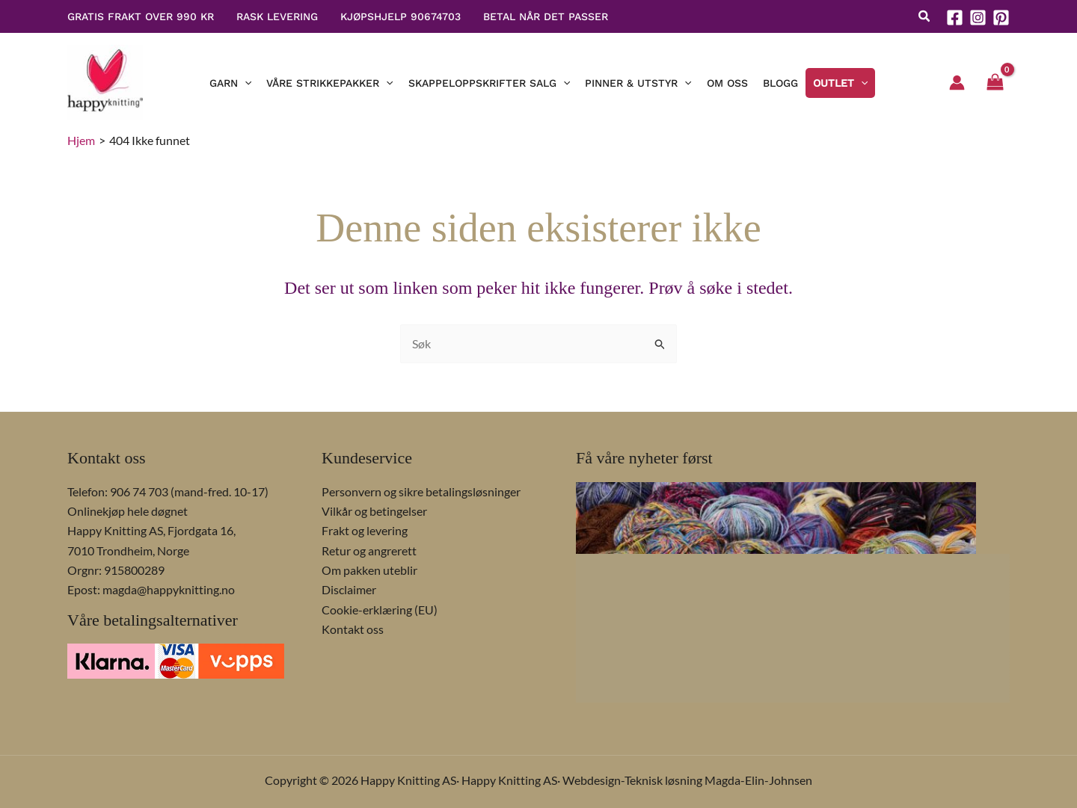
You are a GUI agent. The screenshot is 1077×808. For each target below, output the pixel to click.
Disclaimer (349, 589)
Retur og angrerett (369, 550)
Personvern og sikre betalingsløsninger (421, 491)
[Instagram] (978, 17)
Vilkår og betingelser (374, 511)
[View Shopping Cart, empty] (995, 83)
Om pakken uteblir (369, 570)
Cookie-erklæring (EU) (380, 609)
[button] (924, 17)
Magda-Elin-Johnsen (758, 780)
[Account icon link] (957, 82)
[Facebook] (954, 17)
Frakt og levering (365, 530)
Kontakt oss (353, 629)
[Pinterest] (1001, 17)
